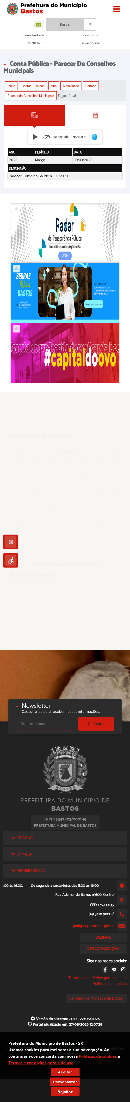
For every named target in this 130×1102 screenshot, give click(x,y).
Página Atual (67, 95)
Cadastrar (96, 723)
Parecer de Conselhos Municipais (30, 95)
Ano (53, 85)
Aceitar (65, 1072)
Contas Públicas (33, 85)
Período (90, 85)
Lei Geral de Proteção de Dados (96, 998)
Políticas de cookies (110, 983)
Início (11, 85)
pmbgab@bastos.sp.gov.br (93, 926)
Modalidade (71, 85)
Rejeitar (65, 1092)
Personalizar (65, 1082)
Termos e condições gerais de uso (97, 978)
